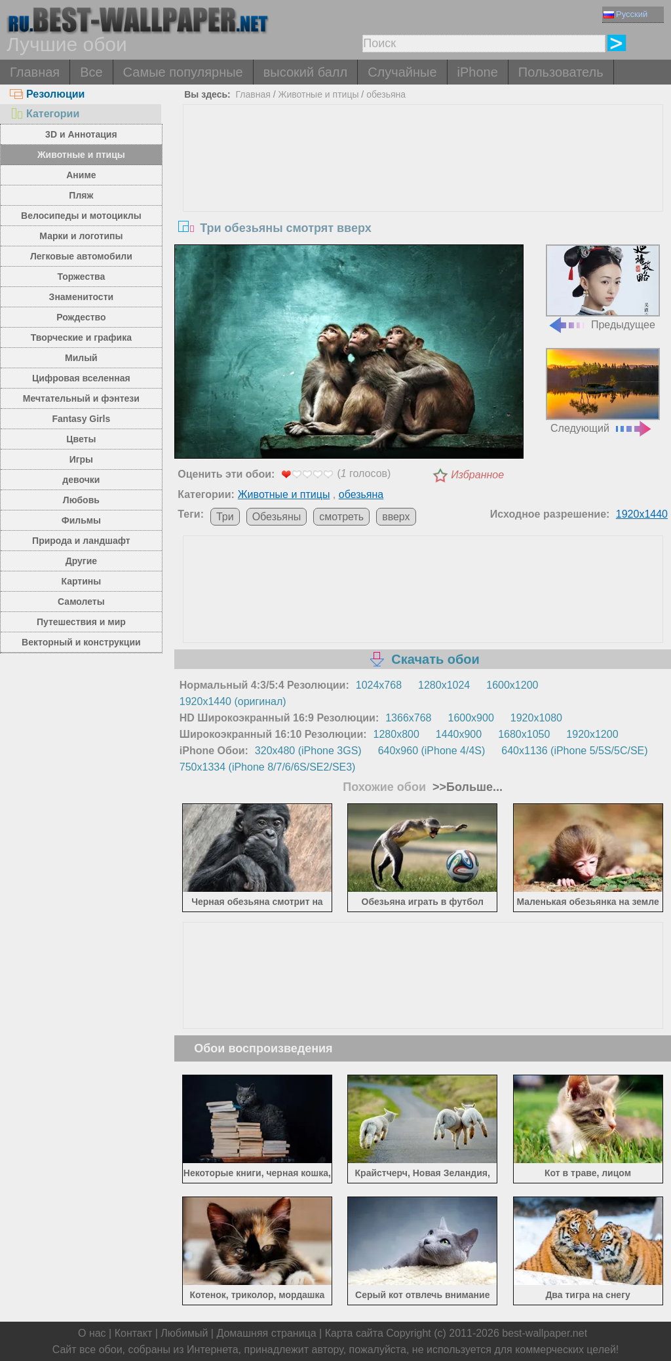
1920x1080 (536, 717)
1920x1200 (592, 734)
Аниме (81, 175)
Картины (82, 581)
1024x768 (379, 685)
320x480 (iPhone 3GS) (308, 750)
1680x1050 (524, 734)
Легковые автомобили (81, 256)
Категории (44, 113)
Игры (81, 459)
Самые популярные (183, 72)
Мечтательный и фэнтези (81, 398)
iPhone (477, 72)
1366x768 (408, 717)
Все (91, 72)
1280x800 (396, 734)
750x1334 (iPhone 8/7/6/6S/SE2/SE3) (268, 767)
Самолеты (81, 601)
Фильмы (81, 520)
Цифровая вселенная (81, 378)
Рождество (80, 317)
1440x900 (459, 734)
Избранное (477, 474)
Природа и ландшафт (81, 540)
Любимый (184, 1333)
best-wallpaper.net (544, 1333)
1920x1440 (642, 514)
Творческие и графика (81, 337)
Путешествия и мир (81, 622)
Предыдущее (603, 287)
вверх (396, 516)
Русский (625, 14)
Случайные (402, 72)
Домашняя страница (266, 1333)
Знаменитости (81, 297)
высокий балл (305, 72)
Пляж (81, 195)
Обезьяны (276, 516)
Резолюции (47, 94)
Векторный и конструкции (81, 642)
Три (225, 516)
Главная (35, 72)
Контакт (134, 1333)
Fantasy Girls (81, 418)
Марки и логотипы (81, 236)
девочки (81, 479)
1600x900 (471, 717)
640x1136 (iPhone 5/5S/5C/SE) (574, 750)
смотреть (341, 516)
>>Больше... (466, 787)
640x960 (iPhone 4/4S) (432, 750)
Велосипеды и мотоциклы (81, 215)
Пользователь (561, 72)
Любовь (81, 500)
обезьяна (386, 94)
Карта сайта (354, 1333)
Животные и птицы (81, 154)
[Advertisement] (422, 203)
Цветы (81, 439)
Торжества (81, 276)
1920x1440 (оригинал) (233, 701)
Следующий (603, 391)
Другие (81, 561)
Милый (81, 358)
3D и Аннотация (81, 134)
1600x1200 (512, 685)
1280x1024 (444, 685)
